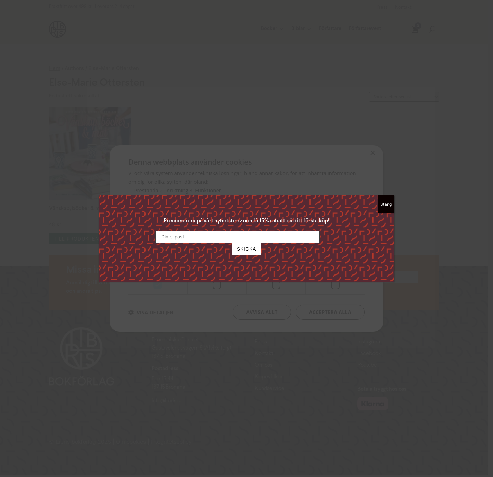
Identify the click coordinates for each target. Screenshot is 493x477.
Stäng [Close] (386, 204)
